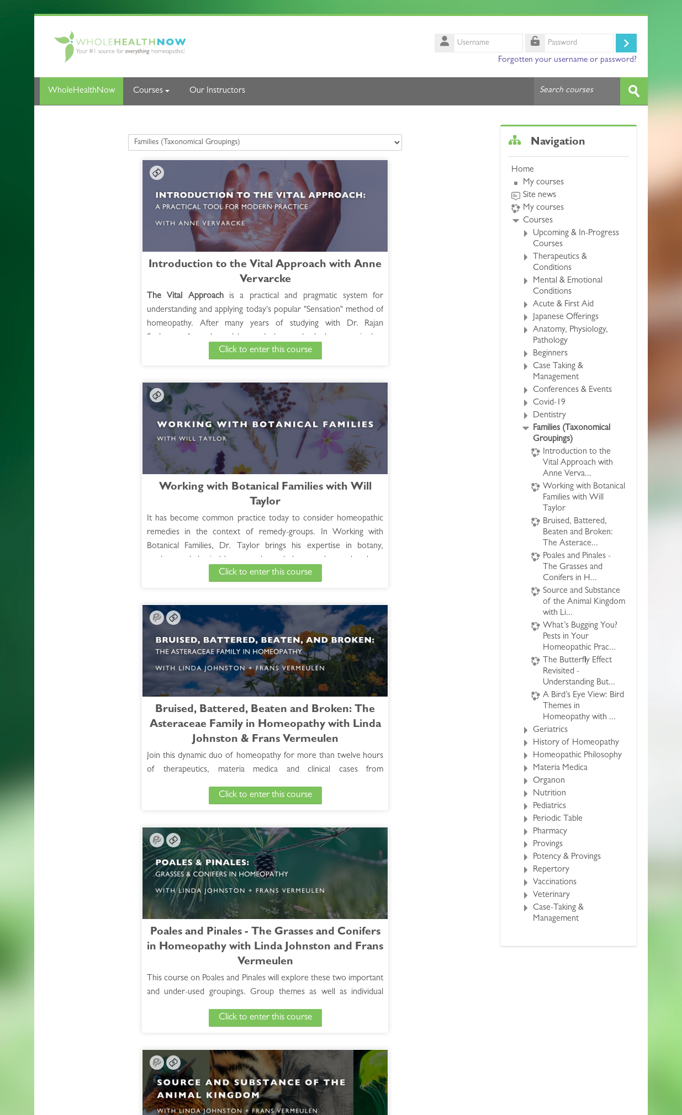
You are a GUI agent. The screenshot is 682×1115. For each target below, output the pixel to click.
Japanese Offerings (566, 316)
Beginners (550, 353)
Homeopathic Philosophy (577, 755)
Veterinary (551, 894)
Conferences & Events (572, 389)
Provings (548, 844)
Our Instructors (217, 91)
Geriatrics (550, 729)
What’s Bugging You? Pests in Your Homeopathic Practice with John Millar (370, 724)
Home (522, 169)
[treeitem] (568, 544)
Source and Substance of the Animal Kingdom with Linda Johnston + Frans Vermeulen (160, 724)
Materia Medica (560, 767)
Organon (549, 780)
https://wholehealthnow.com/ (113, 1101)
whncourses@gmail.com (248, 1101)
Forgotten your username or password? (567, 60)
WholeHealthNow (78, 91)
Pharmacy (550, 831)
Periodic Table (558, 818)
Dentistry (549, 415)
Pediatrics (549, 805)
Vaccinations (555, 882)
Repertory (551, 869)
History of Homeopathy (576, 742)
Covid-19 (549, 402)
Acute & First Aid (563, 304)
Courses (151, 91)
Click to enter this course (160, 349)
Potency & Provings (567, 856)
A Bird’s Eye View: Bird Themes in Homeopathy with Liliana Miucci (370, 947)
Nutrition (549, 793)
